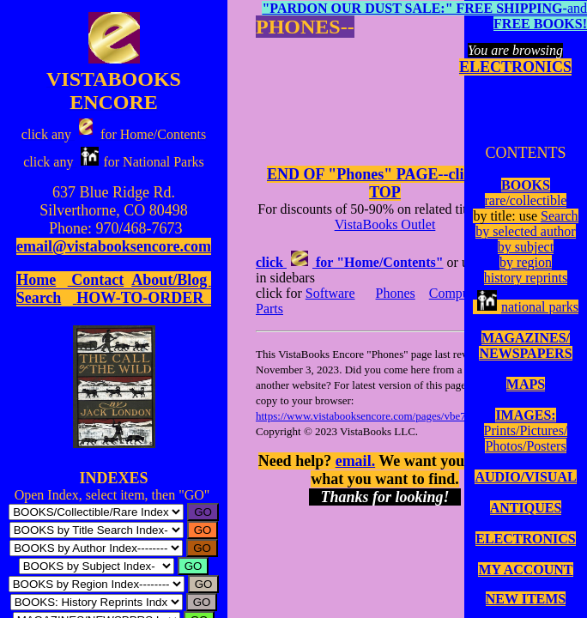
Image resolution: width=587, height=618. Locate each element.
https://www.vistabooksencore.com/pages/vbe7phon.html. (385, 415)
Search (559, 216)
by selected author (525, 231)
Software (330, 293)
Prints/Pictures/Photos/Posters (526, 438)
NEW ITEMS (526, 598)
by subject (526, 246)
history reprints (525, 277)
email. (356, 461)
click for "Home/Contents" (350, 262)
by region (525, 262)
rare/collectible (526, 200)
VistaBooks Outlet (385, 224)
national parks (525, 307)
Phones (395, 293)
